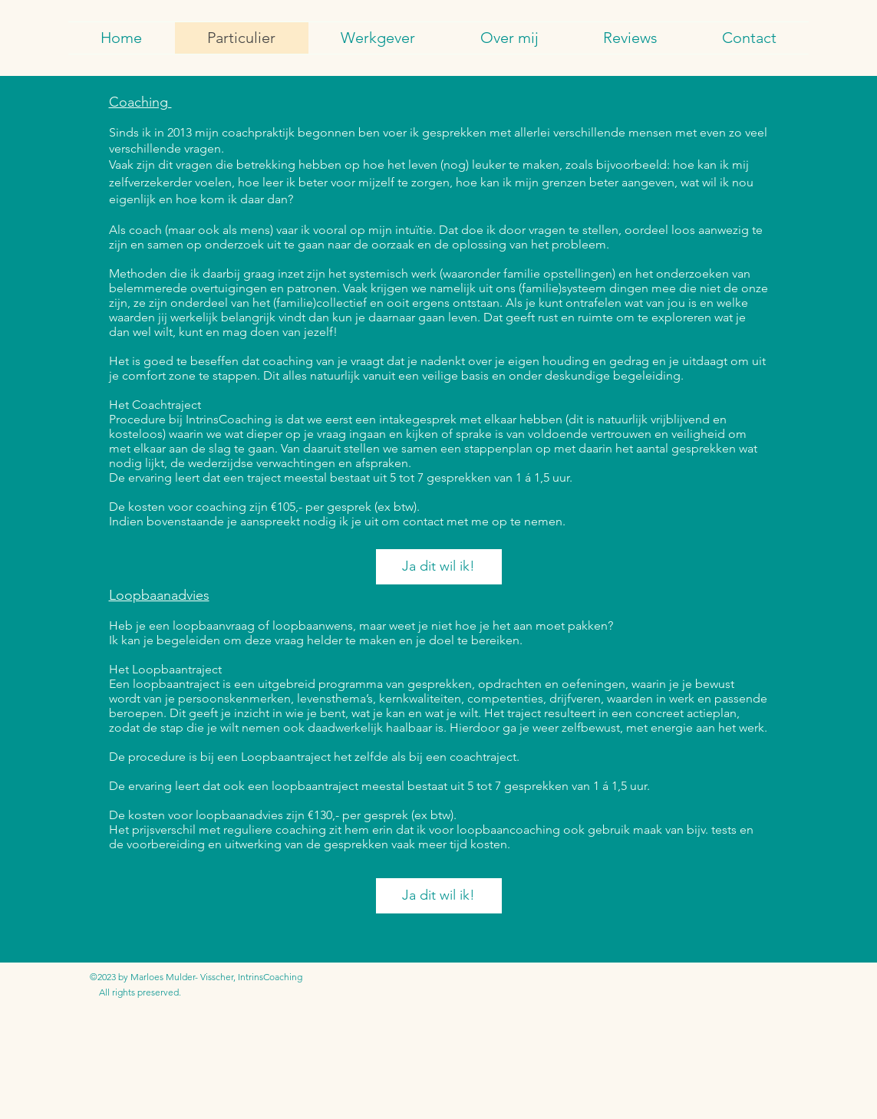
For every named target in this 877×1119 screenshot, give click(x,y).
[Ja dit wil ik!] (439, 566)
